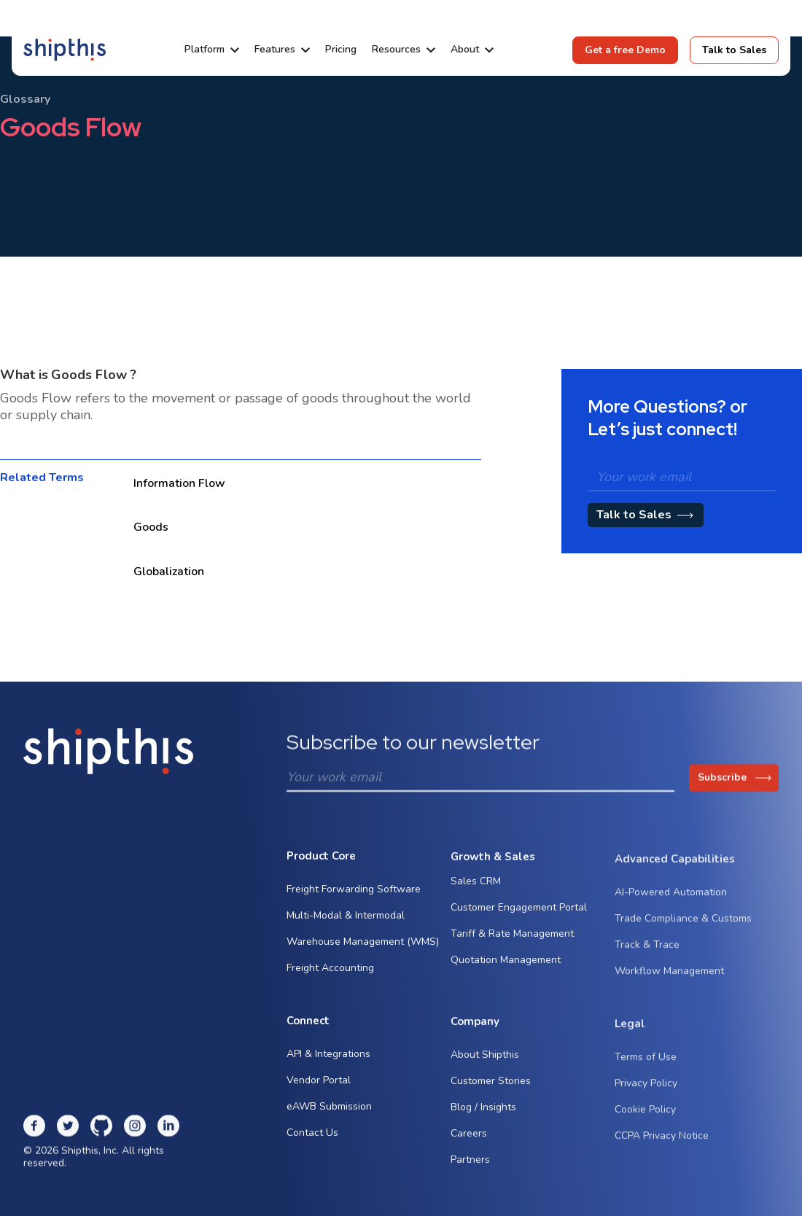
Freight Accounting (330, 971)
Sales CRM (476, 890)
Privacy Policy (646, 1100)
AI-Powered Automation (671, 909)
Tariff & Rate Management (512, 943)
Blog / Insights (483, 1117)
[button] (211, 50)
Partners (470, 1170)
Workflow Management (669, 987)
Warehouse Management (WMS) (363, 945)
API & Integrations (328, 1058)
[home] (64, 50)
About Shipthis (485, 1065)
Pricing (341, 50)
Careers (469, 1143)
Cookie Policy (645, 1126)
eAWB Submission (329, 1111)
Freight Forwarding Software (354, 893)
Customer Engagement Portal (519, 917)
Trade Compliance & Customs (683, 935)
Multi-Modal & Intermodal (346, 919)
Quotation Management (506, 969)
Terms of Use (646, 1073)
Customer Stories (491, 1091)
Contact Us (312, 1137)
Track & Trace (647, 961)
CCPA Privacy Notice (662, 1152)
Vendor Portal (319, 1084)
